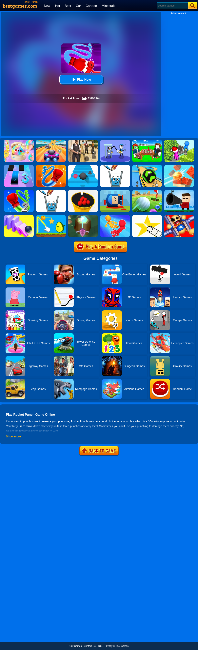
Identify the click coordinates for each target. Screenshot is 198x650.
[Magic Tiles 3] (19, 166)
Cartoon (91, 6)
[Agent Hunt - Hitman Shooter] (83, 141)
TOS (100, 646)
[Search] (172, 5)
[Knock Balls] (179, 166)
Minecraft (108, 6)
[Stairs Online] (83, 166)
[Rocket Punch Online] (51, 166)
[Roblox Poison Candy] (147, 141)
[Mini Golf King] (147, 191)
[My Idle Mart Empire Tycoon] (179, 141)
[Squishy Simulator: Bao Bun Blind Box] (19, 141)
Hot (57, 6)
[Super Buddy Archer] (179, 216)
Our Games (75, 646)
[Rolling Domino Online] (19, 216)
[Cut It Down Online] (147, 216)
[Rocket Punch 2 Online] (19, 191)
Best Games (122, 646)
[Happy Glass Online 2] (51, 191)
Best (68, 6)
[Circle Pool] (83, 191)
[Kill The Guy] (179, 191)
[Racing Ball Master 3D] (147, 166)
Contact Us (89, 646)
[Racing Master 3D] (51, 141)
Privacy (108, 646)
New (47, 6)
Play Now (81, 79)
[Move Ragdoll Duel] (115, 216)
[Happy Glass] (115, 166)
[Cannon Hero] (115, 191)
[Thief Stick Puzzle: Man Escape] (115, 141)
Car (78, 6)
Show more (13, 436)
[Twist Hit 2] (83, 216)
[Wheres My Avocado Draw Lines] (51, 216)
